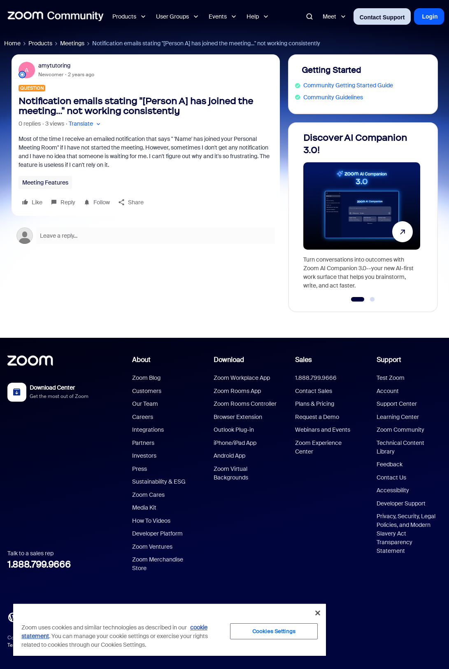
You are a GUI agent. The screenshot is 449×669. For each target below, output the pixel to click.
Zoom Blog (146, 377)
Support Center (397, 403)
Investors (144, 455)
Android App (229, 455)
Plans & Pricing (314, 403)
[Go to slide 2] (372, 299)
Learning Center (398, 417)
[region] (169, 629)
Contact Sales (313, 391)
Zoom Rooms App (237, 391)
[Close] (317, 613)
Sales (303, 360)
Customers (146, 391)
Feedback (389, 464)
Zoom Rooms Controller (245, 403)
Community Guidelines (333, 97)
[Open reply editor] (146, 235)
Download (229, 360)
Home (12, 43)
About (141, 360)
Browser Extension (238, 417)
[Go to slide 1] (358, 299)
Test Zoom (391, 377)
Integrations (148, 429)
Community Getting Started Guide (348, 85)
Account (388, 391)
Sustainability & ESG (159, 481)
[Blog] (12, 616)
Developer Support (401, 503)
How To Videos (151, 520)
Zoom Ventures (152, 546)
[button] (85, 123)
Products (40, 43)
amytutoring (54, 65)
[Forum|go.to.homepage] (55, 16)
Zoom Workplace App (242, 377)
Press (139, 469)
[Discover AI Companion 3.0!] (361, 213)
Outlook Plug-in (234, 429)
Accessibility (393, 490)
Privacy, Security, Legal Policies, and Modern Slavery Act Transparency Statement (406, 533)
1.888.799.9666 (39, 565)
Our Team (145, 403)
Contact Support (382, 17)
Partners (143, 443)
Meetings (72, 43)
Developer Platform (157, 533)
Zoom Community (400, 429)
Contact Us (391, 477)
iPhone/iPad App (235, 443)
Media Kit (144, 507)
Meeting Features (45, 182)
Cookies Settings (273, 631)
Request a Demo (317, 417)
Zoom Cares (148, 494)
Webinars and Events (322, 429)
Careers (142, 417)
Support (389, 360)
